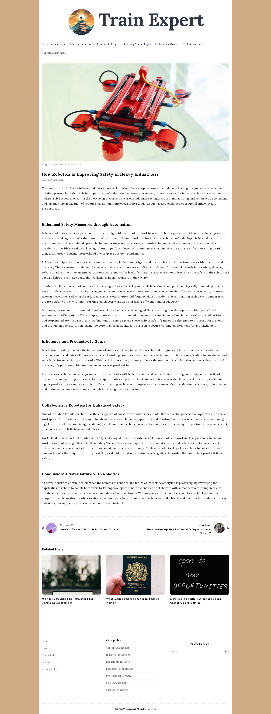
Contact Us (48, 655)
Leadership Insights (109, 44)
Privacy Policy (50, 669)
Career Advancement (53, 44)
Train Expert (151, 19)
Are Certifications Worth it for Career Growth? (90, 529)
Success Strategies (55, 52)
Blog (44, 648)
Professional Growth (167, 44)
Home (45, 641)
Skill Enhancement (193, 44)
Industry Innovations (81, 44)
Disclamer (48, 662)
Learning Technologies (137, 44)
